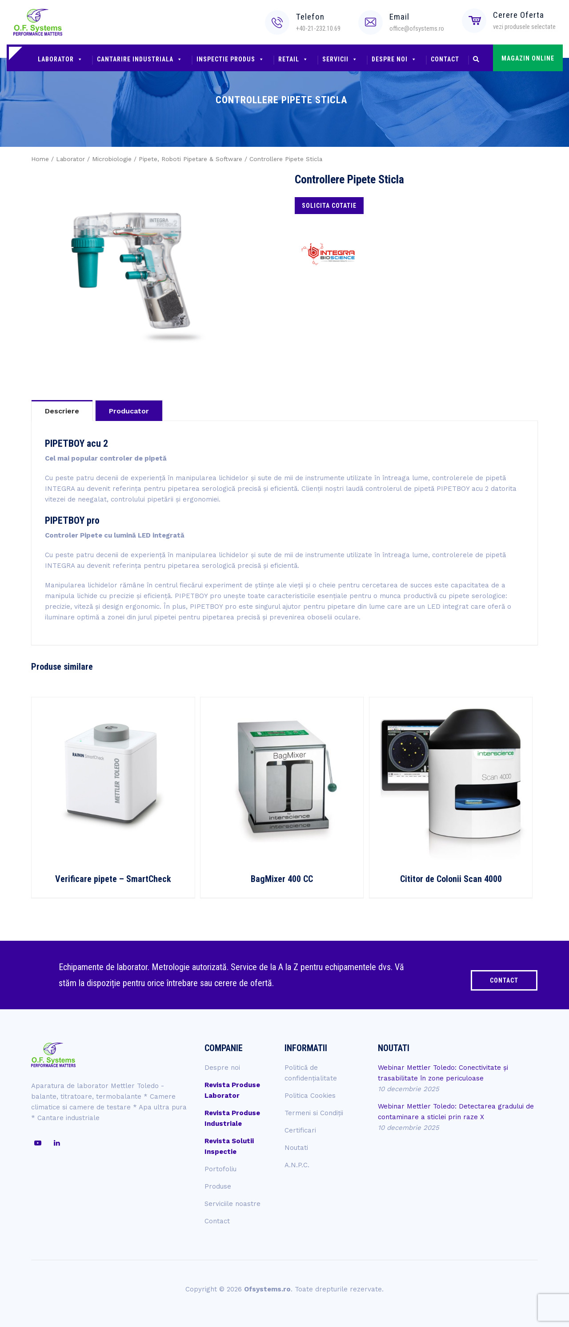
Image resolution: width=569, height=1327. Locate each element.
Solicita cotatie (329, 205)
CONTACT (504, 980)
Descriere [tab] (62, 411)
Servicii (340, 59)
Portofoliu (220, 1169)
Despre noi (394, 59)
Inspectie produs (230, 59)
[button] (476, 60)
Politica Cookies (310, 1096)
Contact (445, 59)
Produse (217, 1186)
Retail (293, 59)
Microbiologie (112, 158)
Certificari (300, 1130)
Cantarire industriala (140, 59)
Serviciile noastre (232, 1204)
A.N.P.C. (296, 1165)
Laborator (60, 59)
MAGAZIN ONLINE (527, 58)
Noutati (296, 1148)
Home (40, 158)
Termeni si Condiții (313, 1113)
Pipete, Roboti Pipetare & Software (190, 158)
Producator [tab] (129, 411)
